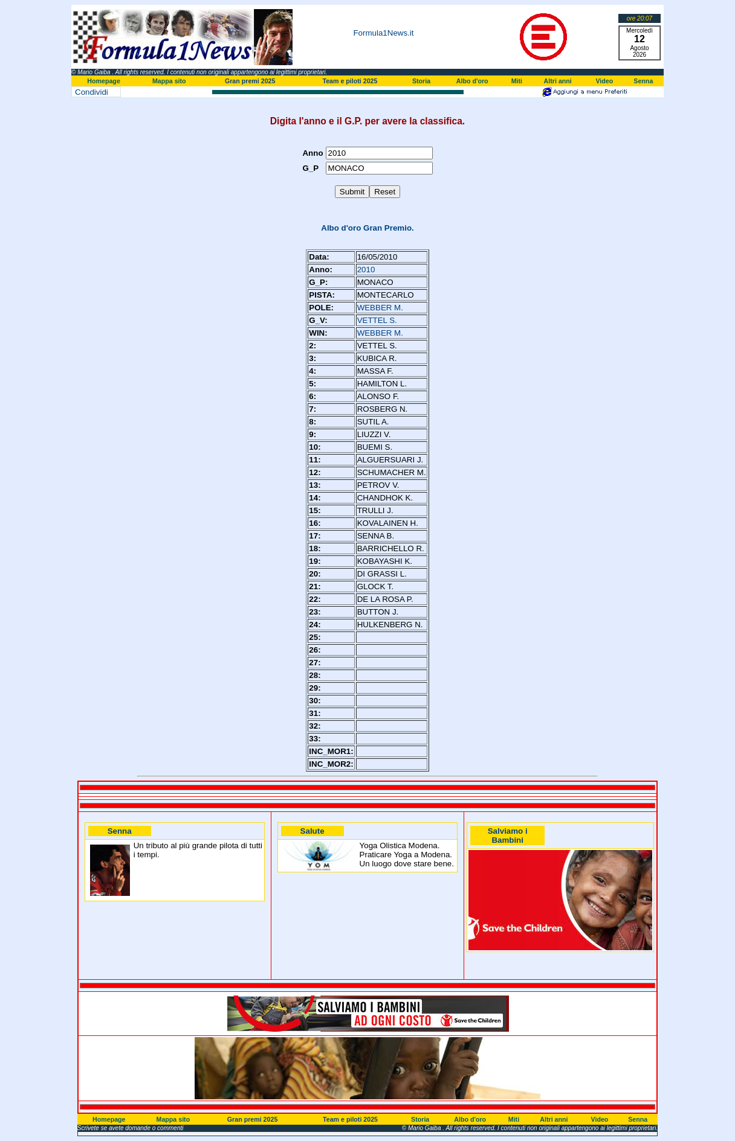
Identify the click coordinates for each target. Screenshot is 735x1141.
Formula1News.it (383, 32)
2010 (366, 269)
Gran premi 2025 (250, 81)
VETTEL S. (377, 320)
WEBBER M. (380, 307)
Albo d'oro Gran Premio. (367, 227)
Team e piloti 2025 (349, 81)
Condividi (91, 92)
